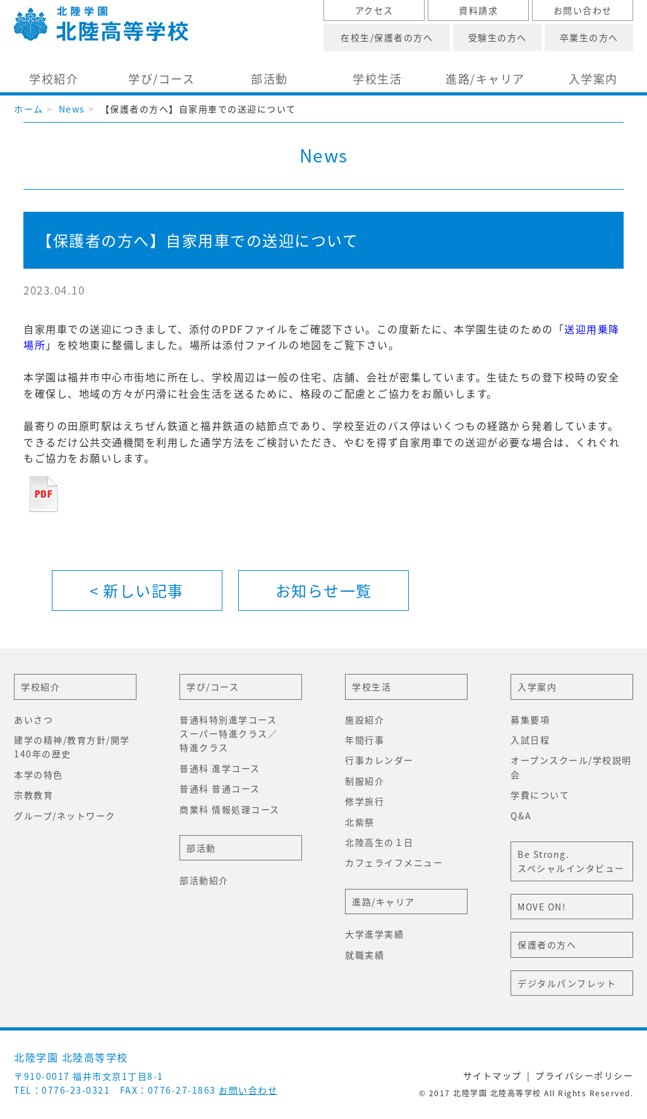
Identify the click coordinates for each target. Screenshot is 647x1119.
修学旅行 (364, 801)
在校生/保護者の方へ (387, 37)
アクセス (374, 10)
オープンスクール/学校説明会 (571, 767)
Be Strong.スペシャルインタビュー (571, 861)
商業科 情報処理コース (229, 809)
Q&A (521, 815)
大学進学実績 (374, 933)
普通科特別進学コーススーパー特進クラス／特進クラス (228, 733)
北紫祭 (360, 822)
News (72, 108)
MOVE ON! (541, 906)
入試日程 (530, 739)
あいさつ (33, 719)
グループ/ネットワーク (65, 815)
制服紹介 (364, 780)
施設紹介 (364, 719)
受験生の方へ (497, 37)
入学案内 (593, 78)
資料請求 (478, 10)
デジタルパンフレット (566, 983)
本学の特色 (38, 774)
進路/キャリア (485, 78)
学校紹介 (53, 78)
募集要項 (530, 719)
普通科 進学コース (219, 768)
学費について (540, 794)
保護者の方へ (546, 944)
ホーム (29, 108)
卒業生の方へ (589, 37)
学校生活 (377, 78)
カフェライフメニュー (394, 862)
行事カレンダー (379, 760)
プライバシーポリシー (584, 1075)
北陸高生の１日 (379, 842)
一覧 (323, 590)
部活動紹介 (204, 880)
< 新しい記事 (137, 590)
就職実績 (364, 954)
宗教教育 (33, 794)
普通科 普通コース (219, 788)
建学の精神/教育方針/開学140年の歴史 (72, 746)
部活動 (269, 78)
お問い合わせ (582, 10)
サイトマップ (492, 1075)
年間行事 (364, 739)
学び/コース (161, 78)
